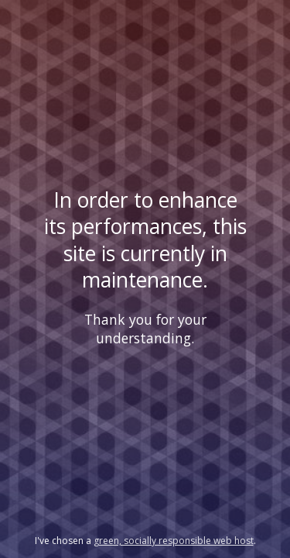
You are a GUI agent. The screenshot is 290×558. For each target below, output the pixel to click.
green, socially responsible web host (174, 540)
